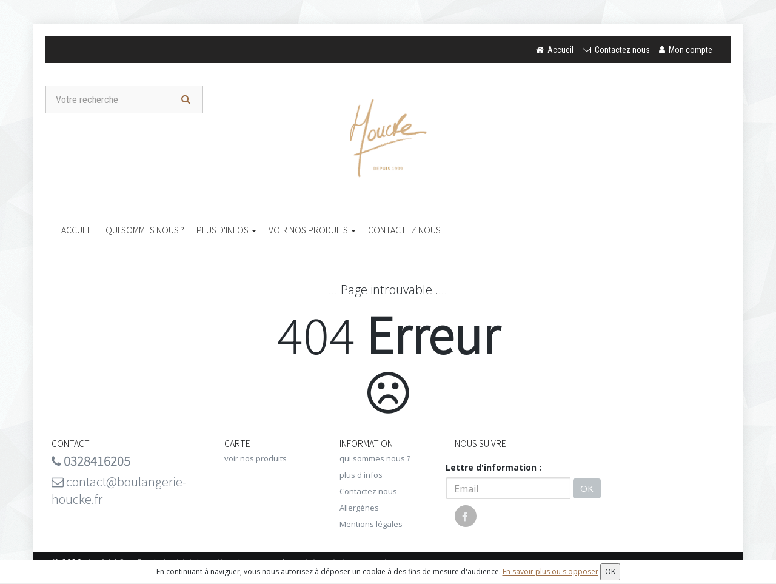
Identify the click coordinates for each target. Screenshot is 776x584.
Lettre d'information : (493, 467)
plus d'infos (226, 230)
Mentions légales (371, 524)
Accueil (77, 230)
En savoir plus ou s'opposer (550, 571)
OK (587, 488)
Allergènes (359, 507)
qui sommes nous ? (144, 230)
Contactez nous (404, 230)
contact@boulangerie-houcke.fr (119, 490)
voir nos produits (312, 230)
